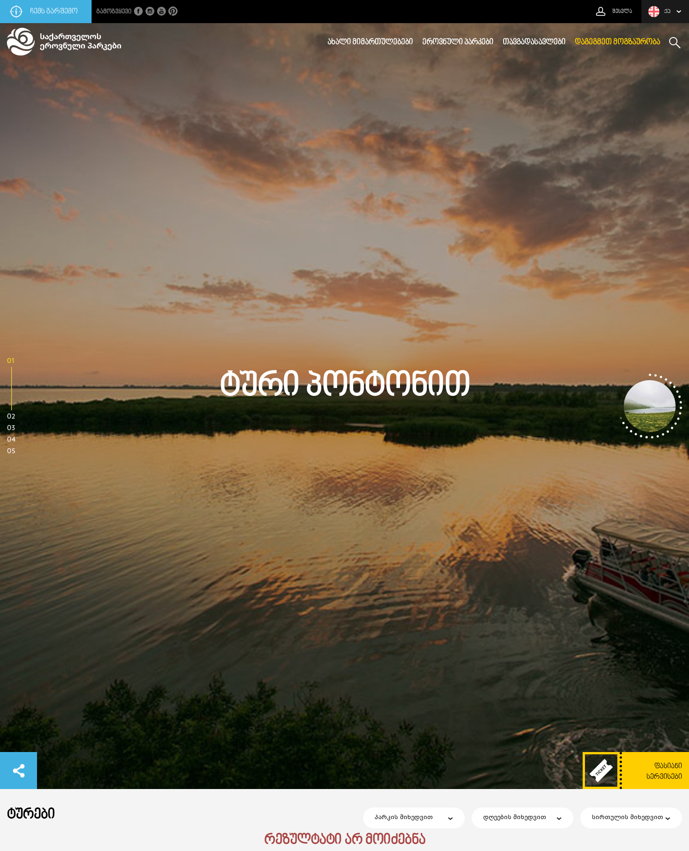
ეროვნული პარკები (457, 42)
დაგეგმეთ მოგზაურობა (617, 42)
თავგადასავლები (534, 42)
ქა (659, 11)
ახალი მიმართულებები (370, 42)
